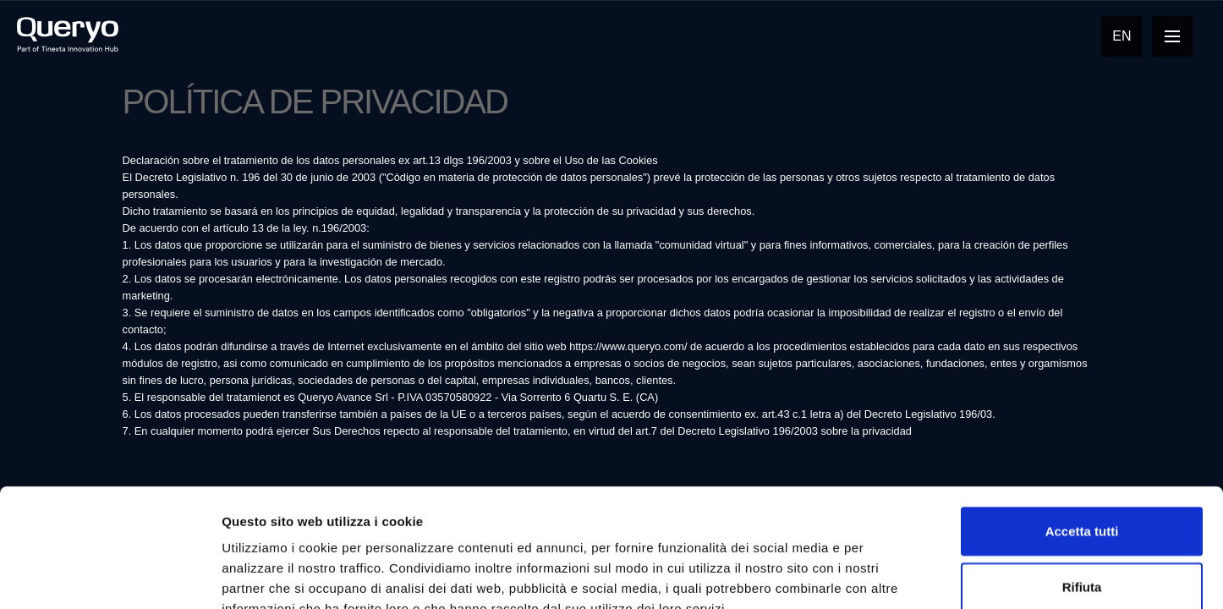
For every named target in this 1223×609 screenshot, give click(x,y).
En (1121, 36)
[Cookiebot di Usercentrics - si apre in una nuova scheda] (110, 576)
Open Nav (1179, 36)
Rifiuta (1082, 485)
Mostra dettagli (889, 575)
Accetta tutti (1082, 429)
